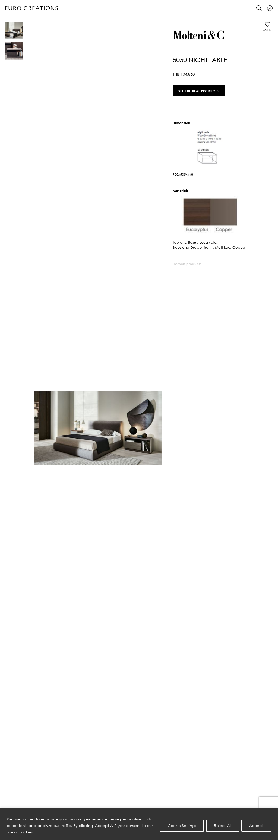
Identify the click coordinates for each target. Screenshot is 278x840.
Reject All (222, 825)
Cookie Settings (182, 825)
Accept (256, 825)
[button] (268, 27)
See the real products (198, 90)
